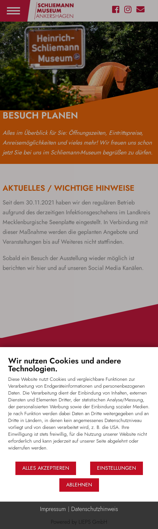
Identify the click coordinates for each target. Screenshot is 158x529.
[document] (79, 408)
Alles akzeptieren (45, 468)
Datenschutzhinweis (94, 509)
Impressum (53, 509)
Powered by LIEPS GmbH (79, 522)
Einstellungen (116, 468)
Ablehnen (79, 484)
